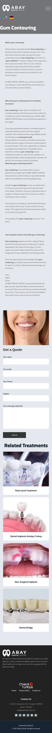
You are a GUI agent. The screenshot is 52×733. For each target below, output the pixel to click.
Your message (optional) (26, 417)
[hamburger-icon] (48, 8)
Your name (26, 360)
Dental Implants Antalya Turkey (26, 536)
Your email (26, 372)
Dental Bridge (26, 627)
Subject (26, 397)
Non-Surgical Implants (26, 582)
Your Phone (26, 384)
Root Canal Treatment (26, 490)
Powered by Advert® (26, 725)
